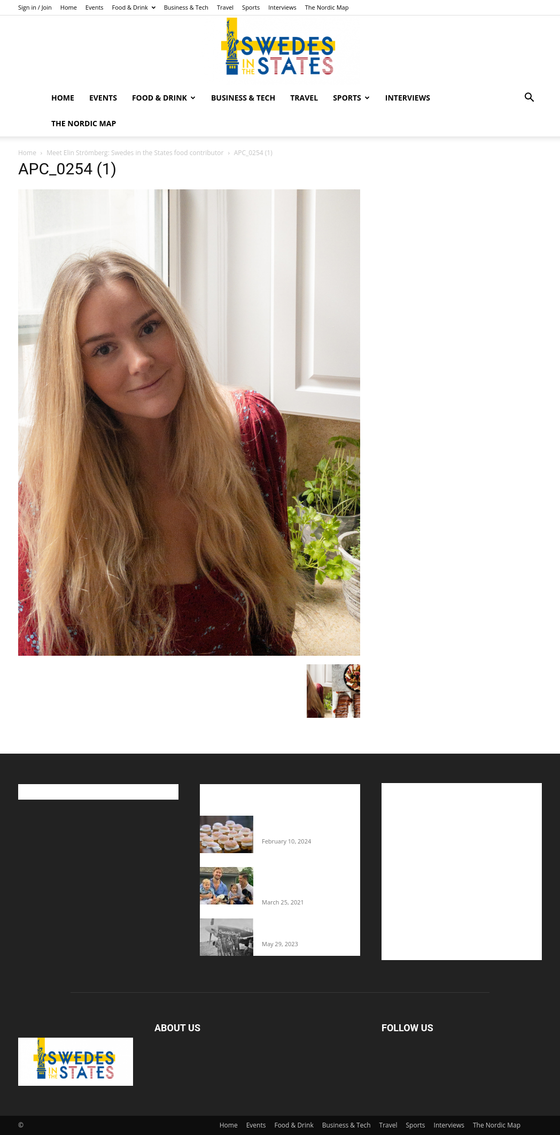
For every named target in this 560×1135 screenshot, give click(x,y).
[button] (529, 99)
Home (68, 7)
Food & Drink (133, 7)
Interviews (282, 7)
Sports (251, 7)
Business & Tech (186, 7)
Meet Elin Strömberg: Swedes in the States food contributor (134, 152)
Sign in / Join (35, 7)
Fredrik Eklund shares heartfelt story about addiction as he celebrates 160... (305, 881)
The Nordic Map (327, 7)
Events (94, 7)
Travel (225, 7)
